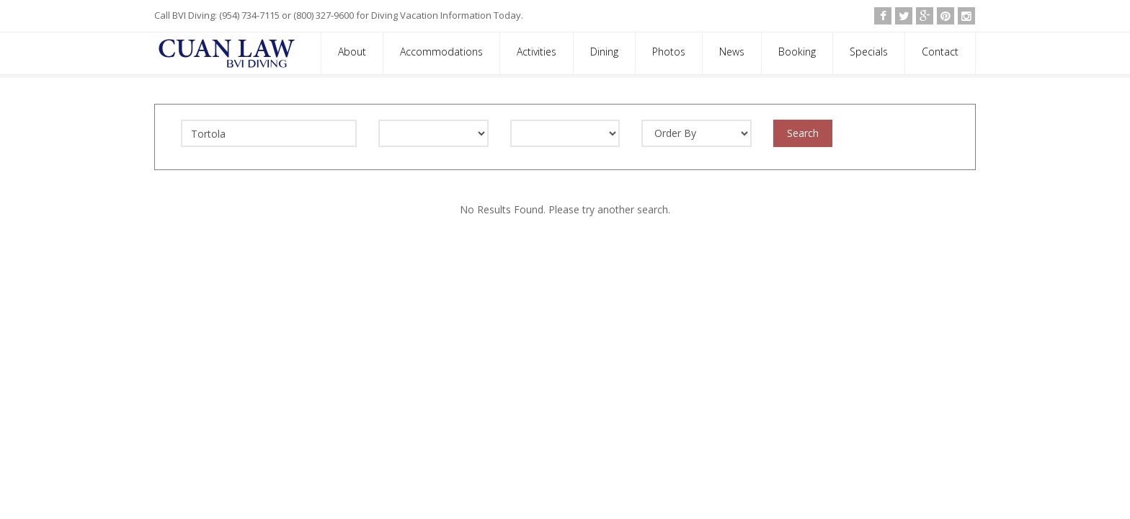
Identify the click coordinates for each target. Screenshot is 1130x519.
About (352, 51)
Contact (940, 51)
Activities (536, 51)
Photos (668, 51)
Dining (604, 51)
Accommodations (441, 51)
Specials (869, 51)
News (731, 51)
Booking (797, 51)
